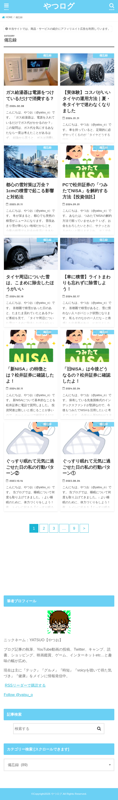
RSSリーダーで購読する (25, 685)
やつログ (59, 5)
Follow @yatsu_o (18, 695)
